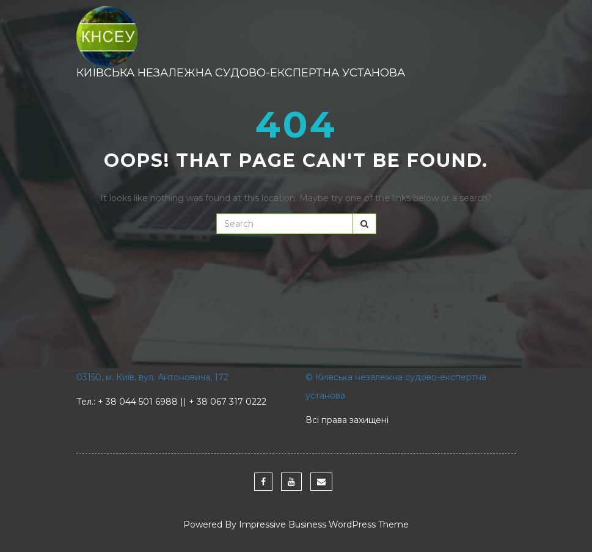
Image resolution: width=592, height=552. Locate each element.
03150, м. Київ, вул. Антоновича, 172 (152, 377)
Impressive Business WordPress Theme (324, 524)
